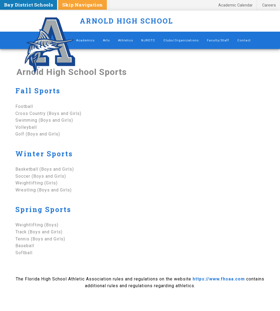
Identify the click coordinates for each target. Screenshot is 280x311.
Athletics (125, 40)
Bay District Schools (28, 5)
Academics (85, 40)
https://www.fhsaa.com (219, 279)
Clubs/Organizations (181, 40)
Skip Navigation (82, 5)
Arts (106, 40)
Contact (244, 40)
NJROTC (148, 40)
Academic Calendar (235, 5)
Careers (269, 5)
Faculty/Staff (218, 40)
